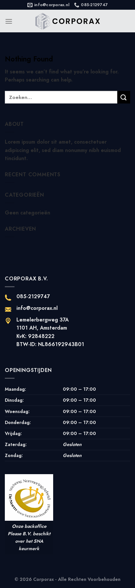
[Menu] (9, 21)
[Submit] (123, 97)
